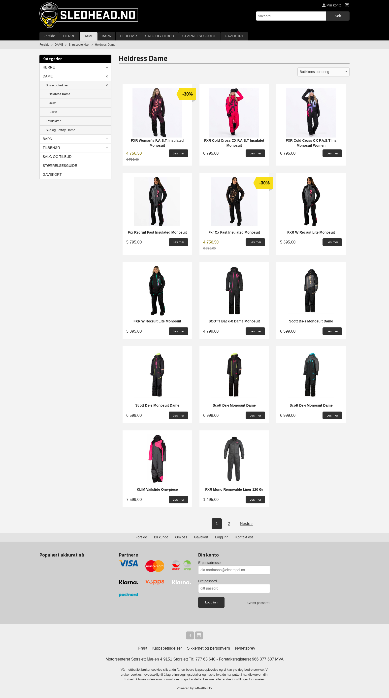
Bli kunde (161, 537)
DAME (89, 36)
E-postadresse (209, 563)
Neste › (246, 524)
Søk (338, 16)
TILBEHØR (128, 36)
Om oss (181, 537)
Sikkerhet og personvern (208, 648)
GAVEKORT (234, 36)
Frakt (142, 648)
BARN (106, 36)
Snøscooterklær (57, 85)
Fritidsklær (53, 121)
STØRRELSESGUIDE (199, 36)
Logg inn (221, 537)
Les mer (209, 679)
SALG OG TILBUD (159, 36)
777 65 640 (205, 659)
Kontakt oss (244, 537)
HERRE (69, 36)
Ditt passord (207, 581)
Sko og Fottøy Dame (60, 130)
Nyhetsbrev (245, 648)
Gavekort (201, 537)
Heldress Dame (59, 94)
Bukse (53, 112)
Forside (49, 36)
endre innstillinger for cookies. (244, 679)
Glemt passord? (258, 603)
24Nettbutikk (203, 688)
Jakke (52, 103)
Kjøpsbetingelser (167, 648)
